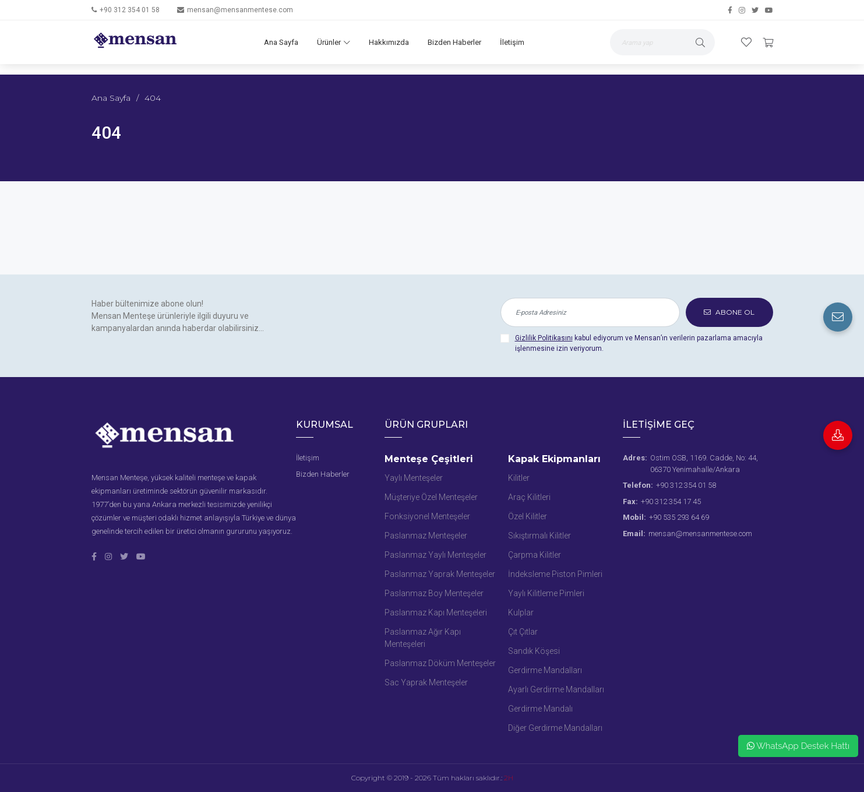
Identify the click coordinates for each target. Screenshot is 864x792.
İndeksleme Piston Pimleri (555, 574)
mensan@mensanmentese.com (240, 10)
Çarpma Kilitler (534, 554)
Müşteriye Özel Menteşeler (431, 497)
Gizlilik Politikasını (544, 338)
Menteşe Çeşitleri (429, 458)
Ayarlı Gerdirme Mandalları (556, 689)
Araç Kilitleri (529, 497)
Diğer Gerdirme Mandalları (555, 728)
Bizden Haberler (454, 42)
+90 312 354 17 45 (671, 501)
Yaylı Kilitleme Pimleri (546, 593)
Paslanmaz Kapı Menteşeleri (436, 612)
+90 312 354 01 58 (130, 10)
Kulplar (521, 612)
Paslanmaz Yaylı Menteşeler (435, 554)
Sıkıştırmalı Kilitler (539, 535)
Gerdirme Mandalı (540, 708)
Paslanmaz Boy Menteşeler (434, 593)
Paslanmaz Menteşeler (426, 535)
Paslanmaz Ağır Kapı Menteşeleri (423, 638)
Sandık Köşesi (534, 651)
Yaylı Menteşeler (414, 478)
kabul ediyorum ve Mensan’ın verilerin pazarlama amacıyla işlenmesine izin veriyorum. (639, 343)
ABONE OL (729, 312)
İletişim (512, 42)
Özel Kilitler (527, 516)
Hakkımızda (389, 42)
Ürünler (333, 42)
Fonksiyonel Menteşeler (427, 516)
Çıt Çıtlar (523, 631)
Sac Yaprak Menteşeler (426, 682)
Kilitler (519, 478)
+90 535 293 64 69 (679, 517)
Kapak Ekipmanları (554, 458)
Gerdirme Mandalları (545, 670)
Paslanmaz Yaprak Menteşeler (440, 574)
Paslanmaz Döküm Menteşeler (440, 663)
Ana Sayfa (281, 42)
